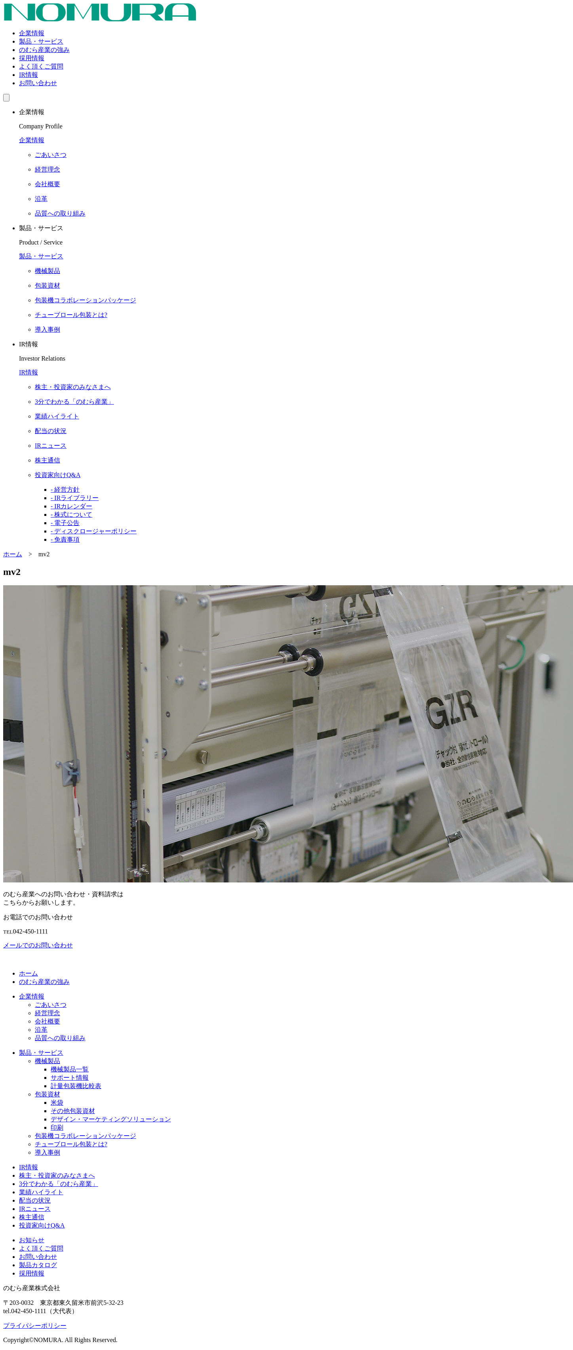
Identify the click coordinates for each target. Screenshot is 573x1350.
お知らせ (31, 1240)
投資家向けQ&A (42, 1225)
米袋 (57, 1102)
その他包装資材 (73, 1110)
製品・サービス (41, 41)
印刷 (57, 1127)
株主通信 (31, 1217)
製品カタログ (38, 1265)
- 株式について (71, 514)
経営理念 (47, 1013)
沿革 (41, 1029)
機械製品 (47, 1061)
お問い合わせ (38, 83)
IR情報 (28, 74)
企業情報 (31, 33)
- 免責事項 (65, 539)
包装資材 (47, 1094)
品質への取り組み (60, 1038)
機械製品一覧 (70, 1069)
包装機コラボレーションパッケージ (85, 1135)
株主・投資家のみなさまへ (57, 1175)
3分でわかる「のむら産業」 (58, 1183)
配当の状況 (35, 1200)
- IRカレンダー (71, 506)
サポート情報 (70, 1077)
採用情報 (31, 58)
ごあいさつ (50, 1004)
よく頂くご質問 (41, 66)
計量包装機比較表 (76, 1086)
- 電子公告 (65, 522)
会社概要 (47, 1021)
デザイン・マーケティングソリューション (111, 1119)
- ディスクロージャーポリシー (94, 531)
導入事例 (47, 1152)
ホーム (28, 973)
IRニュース (35, 1208)
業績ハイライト (41, 1192)
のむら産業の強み (44, 49)
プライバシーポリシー (34, 1325)
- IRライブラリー (75, 498)
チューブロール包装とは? (71, 1144)
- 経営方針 (65, 489)
